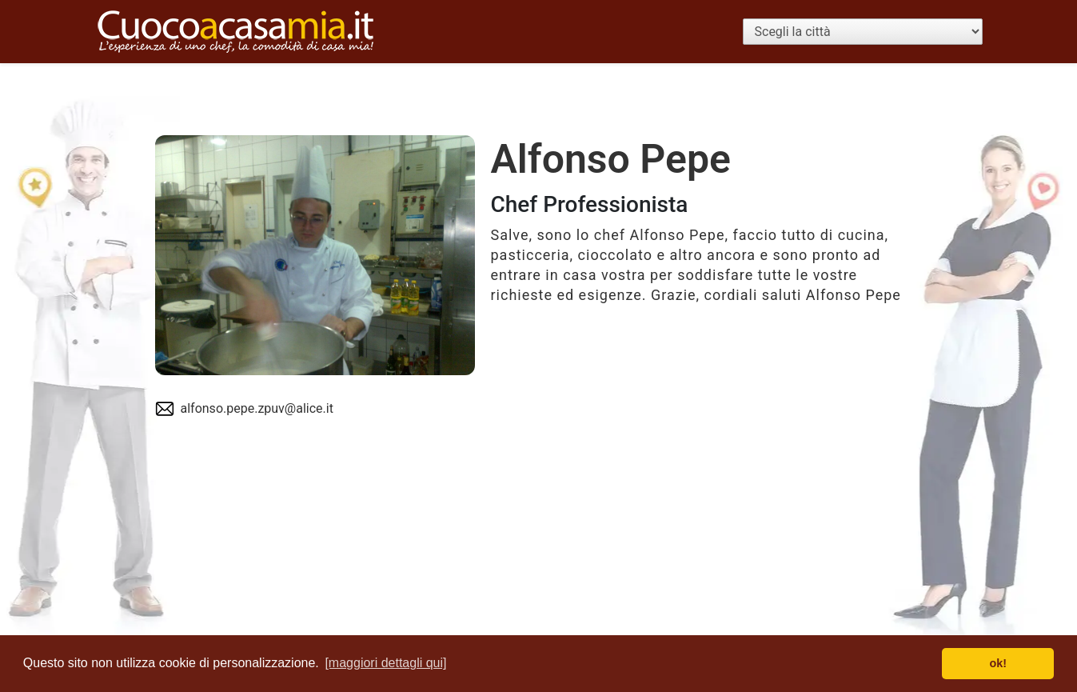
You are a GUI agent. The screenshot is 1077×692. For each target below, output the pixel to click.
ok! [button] (998, 663)
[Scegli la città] (863, 31)
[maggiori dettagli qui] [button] (385, 663)
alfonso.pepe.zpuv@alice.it (257, 408)
